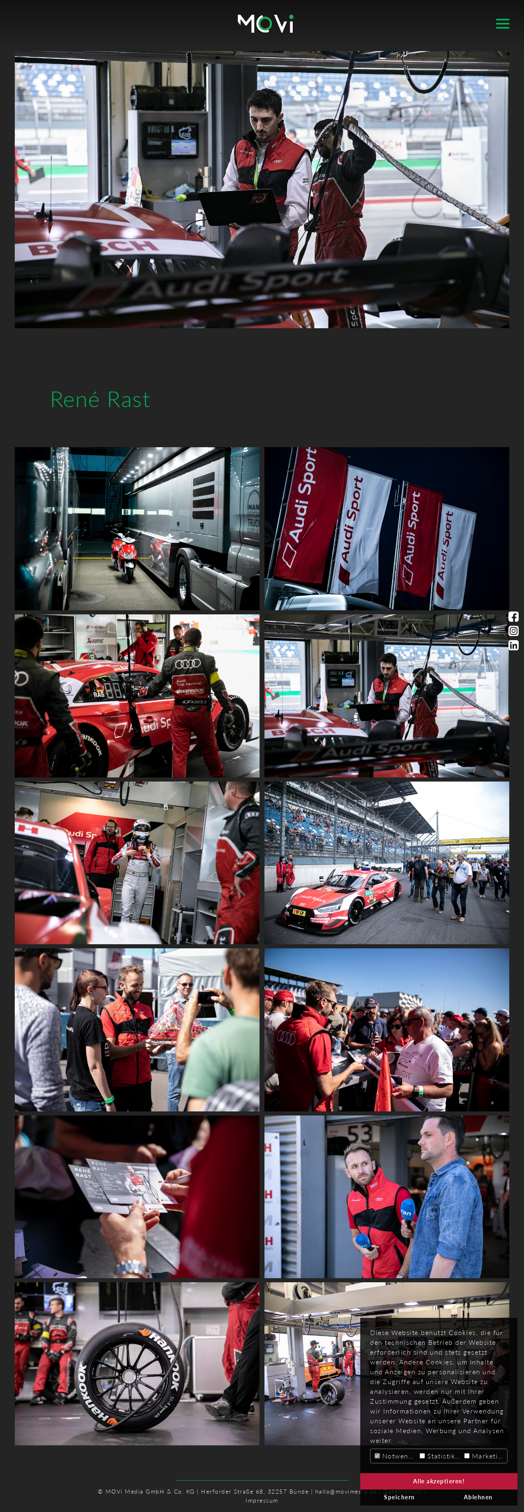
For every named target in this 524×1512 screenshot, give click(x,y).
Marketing (485, 1456)
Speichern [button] (399, 1497)
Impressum (262, 1500)
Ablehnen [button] (478, 1497)
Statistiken (441, 1456)
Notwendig (396, 1456)
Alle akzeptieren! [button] (439, 1481)
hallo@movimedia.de (346, 1491)
